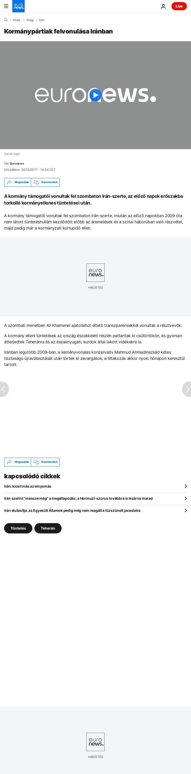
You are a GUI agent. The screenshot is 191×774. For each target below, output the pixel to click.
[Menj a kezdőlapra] (18, 6)
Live (179, 6)
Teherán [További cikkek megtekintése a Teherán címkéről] (48, 528)
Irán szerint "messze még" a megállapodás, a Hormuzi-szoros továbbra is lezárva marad (78, 498)
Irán (41, 20)
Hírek (17, 20)
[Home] (5, 20)
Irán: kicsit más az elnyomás (27, 486)
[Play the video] (95, 95)
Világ (29, 20)
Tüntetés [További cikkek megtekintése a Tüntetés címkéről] (18, 528)
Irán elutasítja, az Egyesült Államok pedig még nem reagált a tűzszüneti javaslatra (72, 510)
